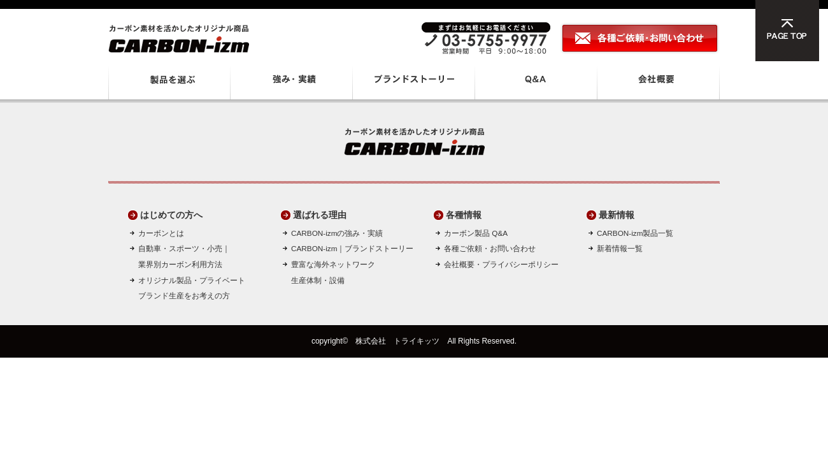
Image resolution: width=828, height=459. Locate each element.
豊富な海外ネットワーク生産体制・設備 (333, 272)
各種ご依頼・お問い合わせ (490, 248)
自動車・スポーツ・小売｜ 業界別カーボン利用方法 (184, 256)
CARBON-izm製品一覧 (635, 233)
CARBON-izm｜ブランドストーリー (352, 248)
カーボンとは (161, 233)
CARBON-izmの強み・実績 (337, 233)
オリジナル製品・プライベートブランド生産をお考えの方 (191, 288)
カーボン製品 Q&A (476, 233)
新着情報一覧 (620, 248)
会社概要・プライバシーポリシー (501, 264)
